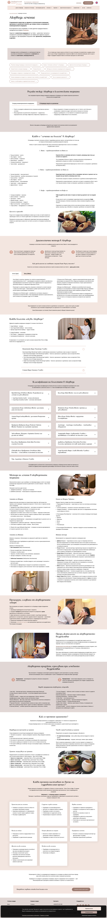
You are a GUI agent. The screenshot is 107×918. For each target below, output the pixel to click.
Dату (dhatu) (27, 273)
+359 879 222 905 (28, 3)
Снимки (33, 904)
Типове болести (37, 69)
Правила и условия (44, 915)
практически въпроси (65, 7)
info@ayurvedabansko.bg (39, 3)
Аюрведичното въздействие (63, 646)
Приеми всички (89, 908)
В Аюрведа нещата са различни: (49, 103)
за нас (83, 7)
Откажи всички (89, 912)
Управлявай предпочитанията (89, 915)
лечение (49, 7)
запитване (78, 2)
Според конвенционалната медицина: (23, 103)
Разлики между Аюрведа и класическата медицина (24, 65)
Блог (8, 904)
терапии (55, 7)
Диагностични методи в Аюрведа (78, 65)
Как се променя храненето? (60, 77)
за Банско (89, 7)
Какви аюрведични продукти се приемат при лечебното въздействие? (29, 77)
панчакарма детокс (40, 7)
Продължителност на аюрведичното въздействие (54, 73)
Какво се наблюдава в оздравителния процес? (23, 81)
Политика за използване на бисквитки (31, 915)
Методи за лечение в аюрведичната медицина (59, 69)
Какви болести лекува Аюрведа (19, 69)
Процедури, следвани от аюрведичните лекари (23, 73)
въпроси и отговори (29, 7)
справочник (76, 7)
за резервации (88, 2)
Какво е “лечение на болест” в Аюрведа (53, 65)
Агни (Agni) (15, 273)
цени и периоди (19, 7)
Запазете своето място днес (81, 889)
